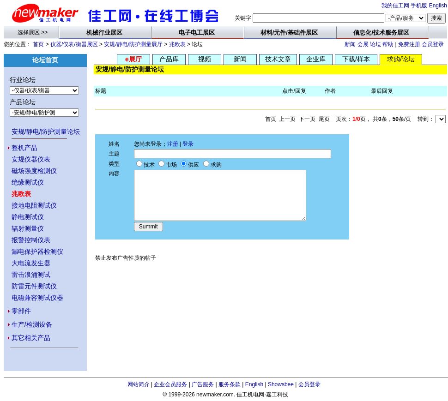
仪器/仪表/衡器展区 (74, 44)
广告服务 (203, 384)
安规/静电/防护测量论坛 (46, 131)
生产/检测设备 (32, 324)
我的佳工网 (395, 5)
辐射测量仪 (28, 228)
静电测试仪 (28, 217)
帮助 (388, 44)
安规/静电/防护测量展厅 (133, 44)
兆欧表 (177, 44)
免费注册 (409, 44)
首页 (38, 44)
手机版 (419, 5)
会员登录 (433, 44)
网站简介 (138, 384)
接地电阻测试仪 (34, 205)
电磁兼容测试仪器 (37, 297)
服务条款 (229, 384)
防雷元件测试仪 (34, 286)
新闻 (350, 44)
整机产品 (24, 147)
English (438, 5)
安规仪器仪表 (31, 159)
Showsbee (281, 384)
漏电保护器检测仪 (37, 251)
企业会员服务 (170, 384)
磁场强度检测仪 (34, 170)
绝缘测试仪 (28, 182)
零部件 (21, 311)
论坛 (375, 44)
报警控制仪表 (31, 240)
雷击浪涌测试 (31, 274)
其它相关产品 (31, 337)
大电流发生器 (31, 263)
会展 (363, 44)
